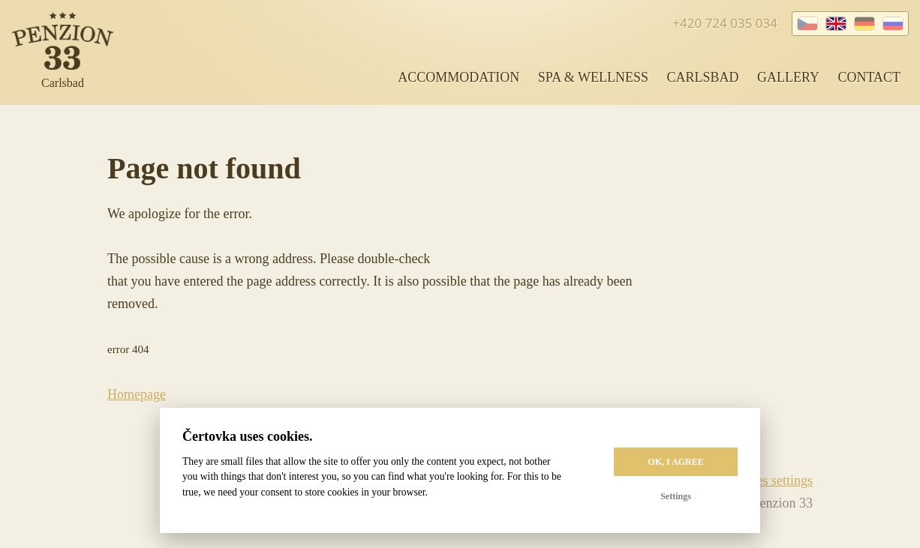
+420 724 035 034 (724, 22)
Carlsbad (702, 77)
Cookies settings (768, 480)
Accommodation (458, 77)
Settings (675, 496)
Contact (868, 77)
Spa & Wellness (593, 77)
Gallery (788, 77)
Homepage (136, 394)
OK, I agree (675, 462)
